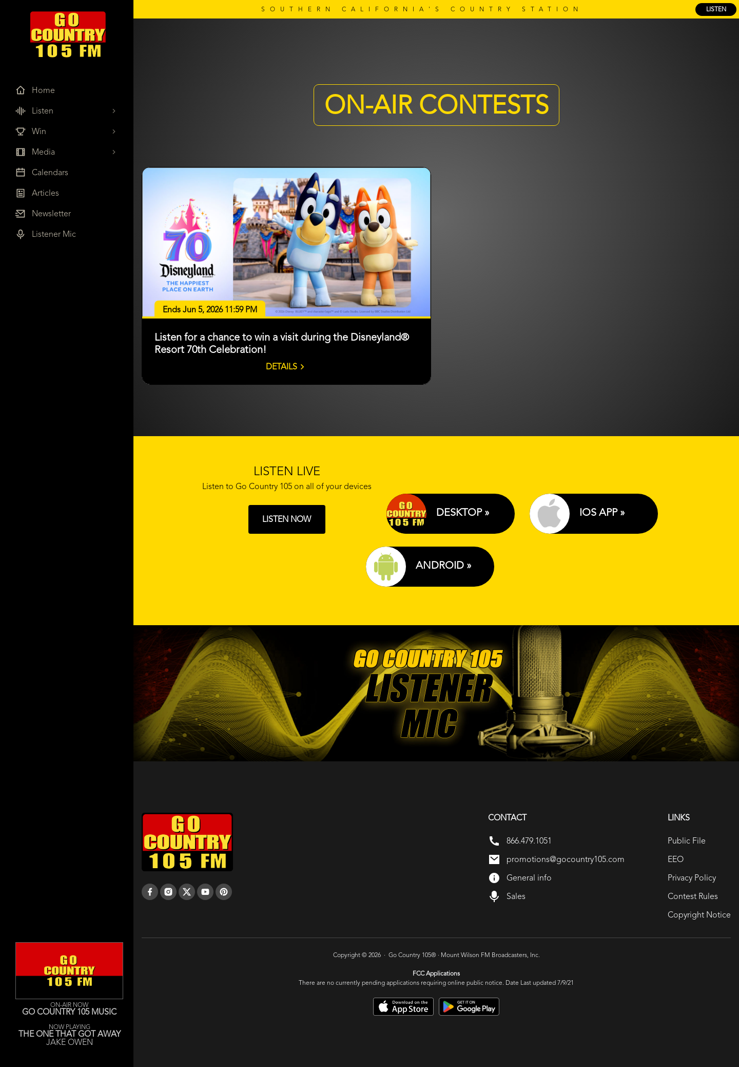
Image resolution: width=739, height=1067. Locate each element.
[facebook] (150, 892)
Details (286, 367)
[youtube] (205, 892)
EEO (676, 859)
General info (529, 878)
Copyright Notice (699, 915)
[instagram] (168, 892)
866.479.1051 (529, 841)
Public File (687, 841)
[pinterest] (224, 892)
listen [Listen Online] (716, 9)
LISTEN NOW (286, 519)
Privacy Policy (692, 878)
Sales (516, 896)
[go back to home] (187, 842)
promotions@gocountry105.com (566, 859)
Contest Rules (693, 896)
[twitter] (187, 892)
